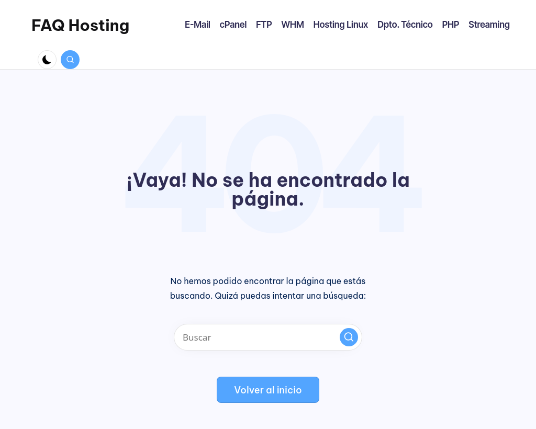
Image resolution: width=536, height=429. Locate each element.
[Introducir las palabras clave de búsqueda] (268, 337)
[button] (349, 337)
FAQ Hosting (80, 25)
